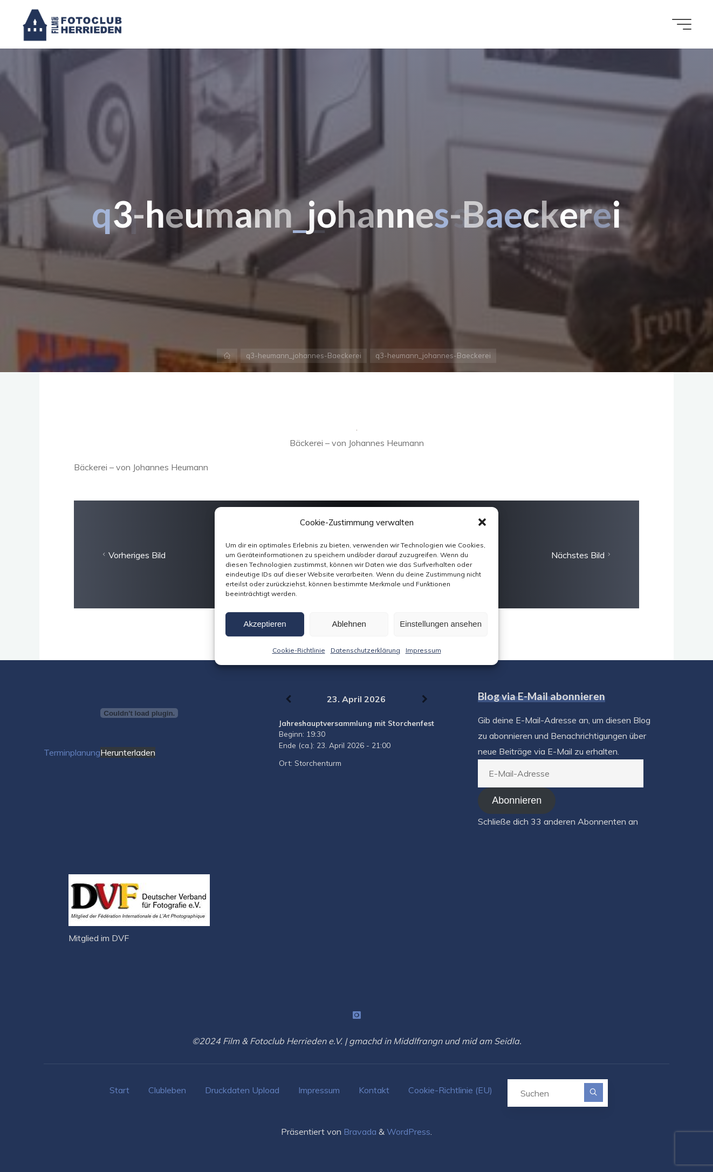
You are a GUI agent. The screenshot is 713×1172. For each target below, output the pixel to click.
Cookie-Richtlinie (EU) (450, 1090)
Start (119, 1090)
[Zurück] (288, 699)
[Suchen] (593, 1092)
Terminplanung (72, 752)
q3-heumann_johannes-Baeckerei (303, 355)
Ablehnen (349, 623)
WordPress (408, 1131)
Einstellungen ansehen (441, 623)
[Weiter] (425, 699)
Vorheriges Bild (133, 555)
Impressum (423, 650)
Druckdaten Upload (242, 1090)
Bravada (358, 1131)
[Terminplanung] (139, 713)
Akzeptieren (264, 623)
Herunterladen (127, 752)
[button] (482, 522)
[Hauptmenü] (681, 24)
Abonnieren (516, 800)
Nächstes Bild (582, 555)
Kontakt (374, 1090)
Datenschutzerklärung (365, 650)
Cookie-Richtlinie (298, 650)
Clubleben (167, 1090)
